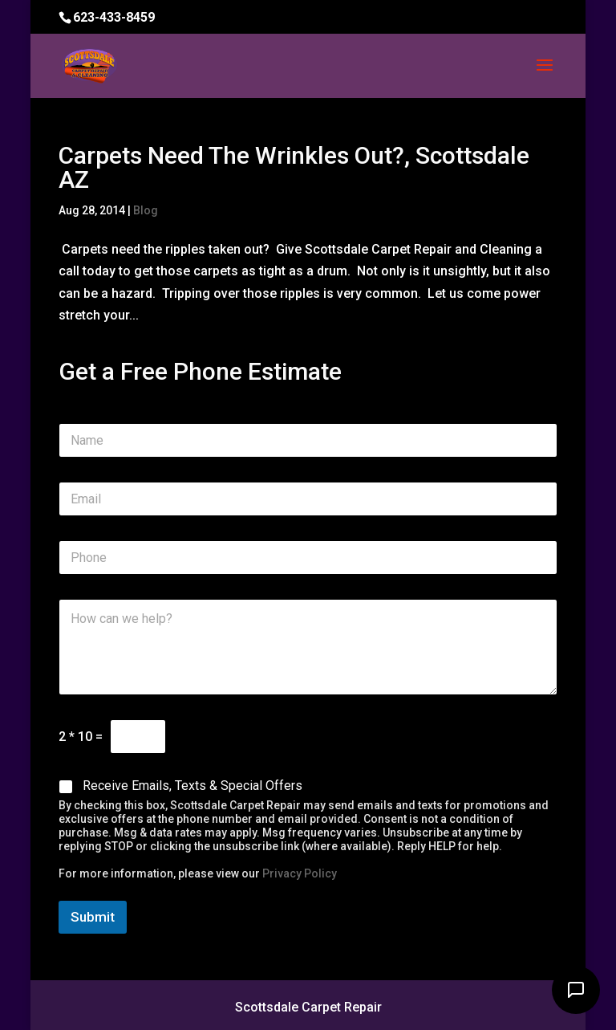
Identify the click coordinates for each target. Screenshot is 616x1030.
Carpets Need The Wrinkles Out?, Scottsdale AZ (294, 167)
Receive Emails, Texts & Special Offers (192, 785)
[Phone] (308, 557)
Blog (145, 210)
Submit (93, 917)
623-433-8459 (114, 17)
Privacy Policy (299, 873)
